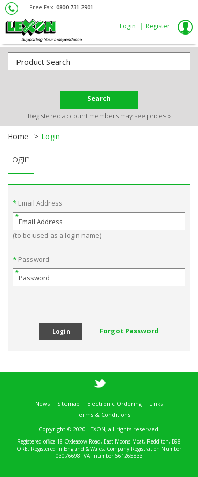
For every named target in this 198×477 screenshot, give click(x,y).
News (42, 398)
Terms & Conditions (102, 409)
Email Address (40, 203)
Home (18, 136)
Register (158, 26)
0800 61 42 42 (12, 8)
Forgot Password (129, 330)
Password (34, 259)
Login (128, 26)
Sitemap (68, 398)
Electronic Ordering (114, 398)
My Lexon (185, 27)
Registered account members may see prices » (99, 116)
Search (99, 98)
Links (156, 398)
